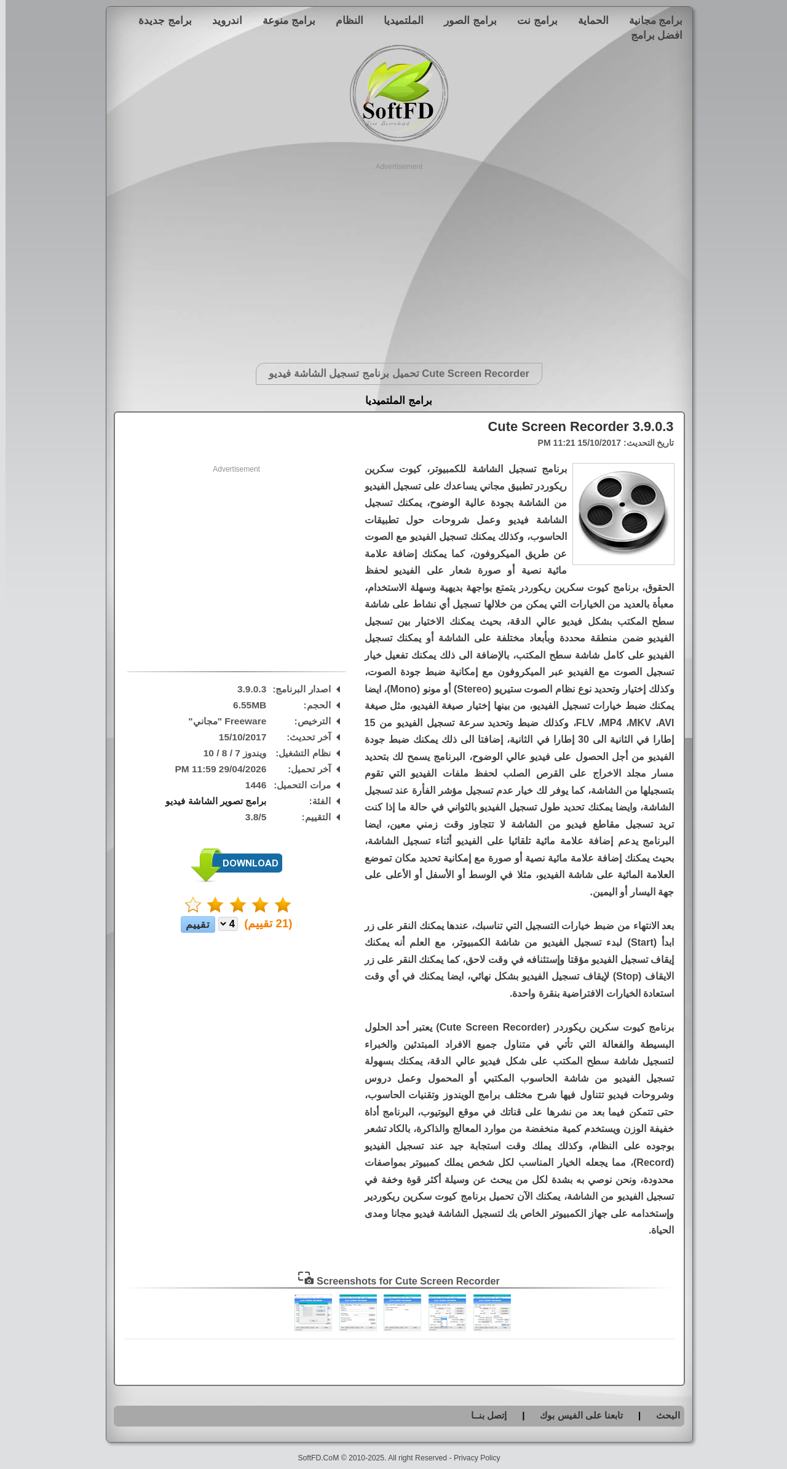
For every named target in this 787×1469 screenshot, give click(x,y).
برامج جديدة (159, 20)
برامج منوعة (283, 20)
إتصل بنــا (483, 1415)
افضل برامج (651, 35)
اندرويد (222, 20)
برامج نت (532, 20)
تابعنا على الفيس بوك (575, 1415)
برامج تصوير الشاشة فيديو (210, 801)
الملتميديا (398, 20)
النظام (344, 20)
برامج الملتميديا (393, 400)
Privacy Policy (471, 1458)
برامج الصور (464, 20)
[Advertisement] (394, 258)
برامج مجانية (650, 20)
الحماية (587, 20)
